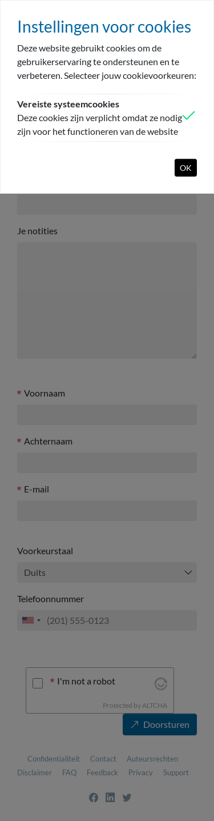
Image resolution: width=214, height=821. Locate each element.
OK (186, 168)
